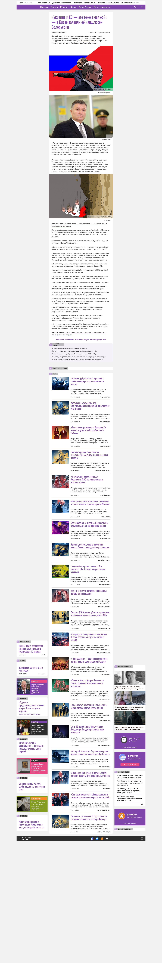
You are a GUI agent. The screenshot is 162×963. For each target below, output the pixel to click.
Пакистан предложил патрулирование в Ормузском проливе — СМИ (75, 351)
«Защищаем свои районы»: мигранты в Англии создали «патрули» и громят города (89, 692)
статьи (54, 374)
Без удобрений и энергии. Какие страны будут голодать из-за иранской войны (89, 561)
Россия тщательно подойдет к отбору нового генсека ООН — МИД (74, 354)
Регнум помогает (108, 7)
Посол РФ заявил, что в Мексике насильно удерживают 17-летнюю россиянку (38, 916)
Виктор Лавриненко (103, 920)
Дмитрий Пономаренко (102, 489)
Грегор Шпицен (105, 748)
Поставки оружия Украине (105, 3)
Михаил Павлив (105, 421)
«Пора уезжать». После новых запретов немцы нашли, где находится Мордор (89, 733)
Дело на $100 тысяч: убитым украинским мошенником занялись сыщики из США (90, 669)
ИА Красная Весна (87, 41)
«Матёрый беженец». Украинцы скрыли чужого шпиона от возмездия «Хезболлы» (90, 844)
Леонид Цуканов (104, 621)
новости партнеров (59, 368)
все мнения (41, 784)
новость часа (25, 752)
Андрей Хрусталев (104, 597)
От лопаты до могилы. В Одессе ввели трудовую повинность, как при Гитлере (89, 928)
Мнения (70, 7)
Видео (80, 7)
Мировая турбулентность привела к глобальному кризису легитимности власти (87, 381)
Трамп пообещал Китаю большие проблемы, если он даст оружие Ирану (38, 839)
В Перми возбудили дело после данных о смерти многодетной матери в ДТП (77, 360)
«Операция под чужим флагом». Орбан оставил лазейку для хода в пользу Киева (90, 866)
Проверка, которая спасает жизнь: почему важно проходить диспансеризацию (79, 357)
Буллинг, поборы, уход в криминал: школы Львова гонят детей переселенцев (90, 582)
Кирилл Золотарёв (104, 661)
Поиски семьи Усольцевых (81, 3)
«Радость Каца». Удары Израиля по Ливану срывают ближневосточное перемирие (87, 756)
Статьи (60, 7)
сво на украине (123, 882)
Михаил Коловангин (103, 708)
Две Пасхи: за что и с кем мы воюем (31, 779)
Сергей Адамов (105, 513)
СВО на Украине (41, 3)
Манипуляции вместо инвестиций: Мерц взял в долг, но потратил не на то (31, 934)
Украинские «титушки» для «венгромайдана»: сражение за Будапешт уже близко (90, 405)
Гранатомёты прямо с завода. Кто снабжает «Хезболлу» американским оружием (88, 605)
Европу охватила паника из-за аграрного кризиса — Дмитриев (38, 799)
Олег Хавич (106, 880)
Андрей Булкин (105, 397)
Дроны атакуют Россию (59, 3)
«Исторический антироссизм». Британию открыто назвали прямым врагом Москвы (90, 521)
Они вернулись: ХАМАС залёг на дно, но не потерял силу (32, 896)
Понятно (137, 948)
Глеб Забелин (105, 535)
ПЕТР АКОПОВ (23, 784)
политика (23, 809)
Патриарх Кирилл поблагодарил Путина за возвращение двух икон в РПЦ (38, 878)
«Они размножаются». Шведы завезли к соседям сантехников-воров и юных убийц (90, 906)
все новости (22, 765)
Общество (34, 871)
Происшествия (36, 909)
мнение (22, 771)
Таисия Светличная (103, 683)
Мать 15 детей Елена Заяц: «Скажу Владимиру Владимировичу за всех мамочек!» (87, 821)
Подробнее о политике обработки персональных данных (111, 948)
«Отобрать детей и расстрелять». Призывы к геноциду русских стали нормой (31, 857)
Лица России (91, 7)
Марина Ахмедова (104, 837)
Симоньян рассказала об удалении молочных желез (69, 348)
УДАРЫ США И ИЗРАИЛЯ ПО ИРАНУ (29, 824)
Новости (51, 7)
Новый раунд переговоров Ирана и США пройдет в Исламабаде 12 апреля (31, 758)
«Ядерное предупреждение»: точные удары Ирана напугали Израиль (31, 817)
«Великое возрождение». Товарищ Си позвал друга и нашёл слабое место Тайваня (88, 430)
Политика (34, 791)
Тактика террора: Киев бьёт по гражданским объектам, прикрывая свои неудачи (89, 473)
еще (142, 914)
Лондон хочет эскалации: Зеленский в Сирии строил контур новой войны (89, 780)
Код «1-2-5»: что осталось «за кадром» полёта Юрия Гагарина (89, 647)
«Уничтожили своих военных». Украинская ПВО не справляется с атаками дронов (87, 497)
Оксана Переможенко (59, 32)
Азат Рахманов (105, 446)
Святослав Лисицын (103, 942)
